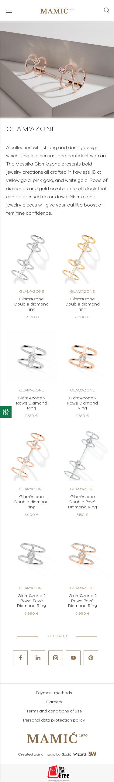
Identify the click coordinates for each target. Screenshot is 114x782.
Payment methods (54, 693)
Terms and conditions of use (54, 711)
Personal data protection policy (54, 720)
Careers (54, 702)
